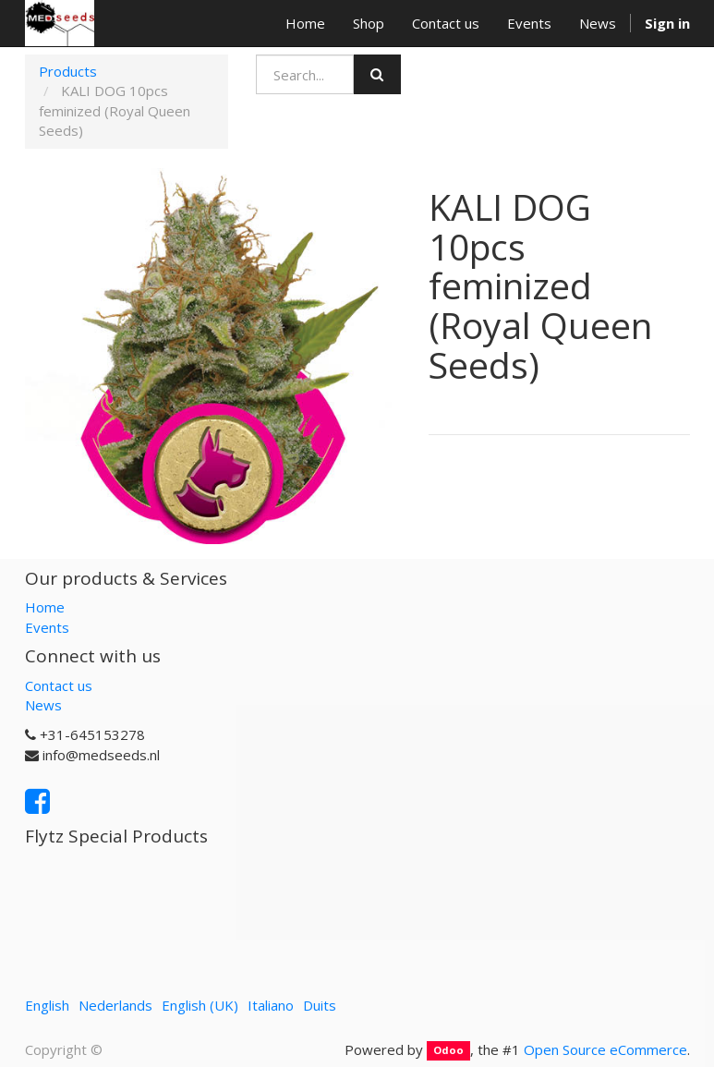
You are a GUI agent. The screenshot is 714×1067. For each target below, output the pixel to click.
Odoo (448, 1051)
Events (47, 627)
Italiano (271, 1005)
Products (68, 71)
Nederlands (115, 1005)
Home (45, 607)
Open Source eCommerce (605, 1049)
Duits (319, 1005)
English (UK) (200, 1005)
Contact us (58, 685)
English (47, 1005)
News (43, 705)
